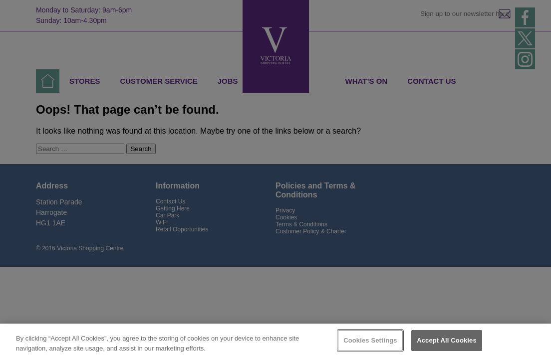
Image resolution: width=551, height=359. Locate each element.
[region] (275, 341)
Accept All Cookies (447, 340)
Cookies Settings (370, 340)
